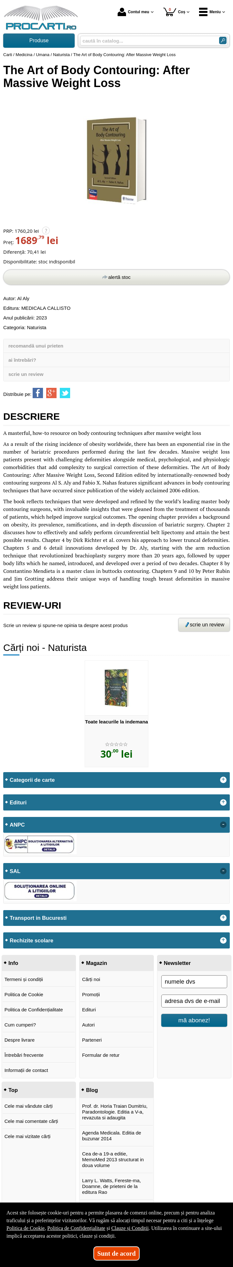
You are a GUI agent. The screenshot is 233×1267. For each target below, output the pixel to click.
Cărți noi (91, 979)
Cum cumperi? (20, 1024)
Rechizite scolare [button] (31, 940)
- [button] (223, 824)
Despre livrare (20, 1040)
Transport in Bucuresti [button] (38, 918)
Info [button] (13, 963)
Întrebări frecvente (24, 1055)
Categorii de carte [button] (32, 780)
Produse (39, 40)
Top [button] (13, 1090)
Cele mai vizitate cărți (28, 1136)
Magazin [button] (96, 963)
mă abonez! (194, 1020)
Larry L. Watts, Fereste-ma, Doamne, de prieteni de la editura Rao (111, 1186)
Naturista (36, 327)
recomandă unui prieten (35, 346)
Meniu (210, 12)
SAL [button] (15, 871)
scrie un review (25, 374)
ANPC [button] (17, 825)
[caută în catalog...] (147, 41)
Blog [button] (92, 1090)
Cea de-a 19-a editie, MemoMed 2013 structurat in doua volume (113, 1159)
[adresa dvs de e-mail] (194, 1001)
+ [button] (223, 780)
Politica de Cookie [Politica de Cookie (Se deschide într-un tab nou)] (25, 1228)
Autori (88, 1024)
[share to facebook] (38, 393)
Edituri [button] (18, 802)
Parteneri (92, 1040)
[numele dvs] (194, 981)
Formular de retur (101, 1055)
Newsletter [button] (177, 963)
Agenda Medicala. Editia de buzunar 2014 (111, 1135)
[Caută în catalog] (223, 40)
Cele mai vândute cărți (29, 1106)
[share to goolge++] (51, 393)
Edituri (89, 1009)
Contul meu (133, 12)
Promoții (91, 994)
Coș (174, 11)
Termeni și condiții (24, 979)
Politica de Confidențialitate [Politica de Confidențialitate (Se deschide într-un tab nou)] (76, 1228)
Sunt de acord (116, 1253)
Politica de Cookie (24, 994)
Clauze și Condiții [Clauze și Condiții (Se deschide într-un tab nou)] (130, 1228)
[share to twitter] (65, 393)
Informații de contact (26, 1070)
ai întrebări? (22, 360)
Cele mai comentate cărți (31, 1121)
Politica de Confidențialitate (34, 1009)
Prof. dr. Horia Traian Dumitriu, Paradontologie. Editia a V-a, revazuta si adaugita (115, 1111)
